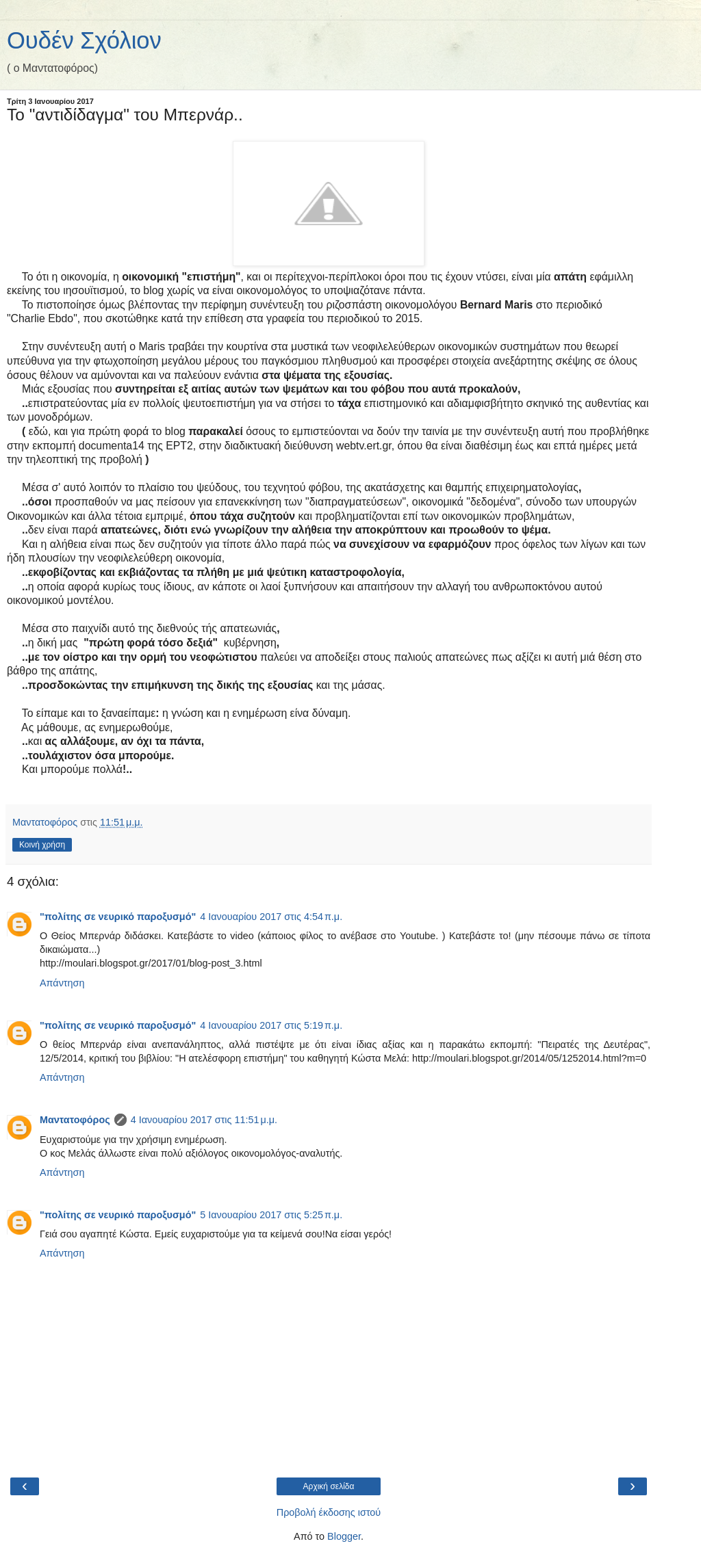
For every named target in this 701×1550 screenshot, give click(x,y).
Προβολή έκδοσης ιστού (329, 1512)
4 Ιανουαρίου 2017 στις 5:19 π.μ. (271, 1025)
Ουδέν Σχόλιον (84, 40)
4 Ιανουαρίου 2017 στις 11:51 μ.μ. (204, 1119)
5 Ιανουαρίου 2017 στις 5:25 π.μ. (271, 1214)
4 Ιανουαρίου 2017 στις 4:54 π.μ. (271, 916)
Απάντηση (62, 982)
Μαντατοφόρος (75, 1119)
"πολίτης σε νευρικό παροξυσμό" (118, 916)
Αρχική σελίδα (329, 1486)
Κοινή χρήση (42, 845)
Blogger (344, 1536)
